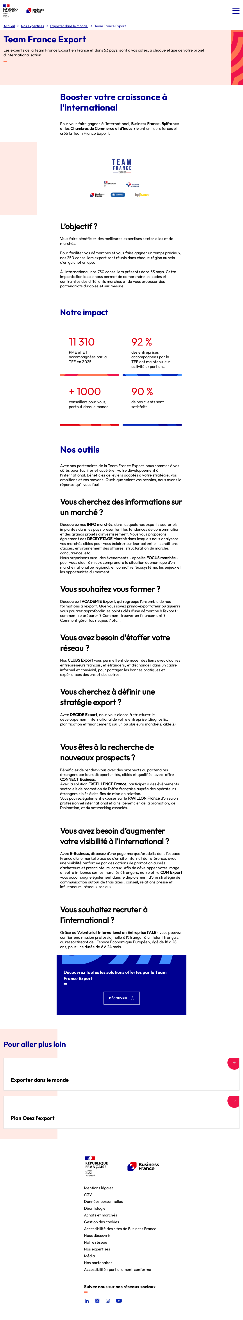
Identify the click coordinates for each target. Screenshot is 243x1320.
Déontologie (95, 1208)
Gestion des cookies (101, 1222)
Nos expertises (97, 1249)
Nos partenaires (98, 1262)
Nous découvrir (97, 1235)
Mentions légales (99, 1188)
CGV (88, 1194)
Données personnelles (103, 1201)
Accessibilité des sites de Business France (120, 1228)
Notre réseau (95, 1242)
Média (89, 1256)
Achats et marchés (100, 1215)
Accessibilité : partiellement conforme (117, 1269)
